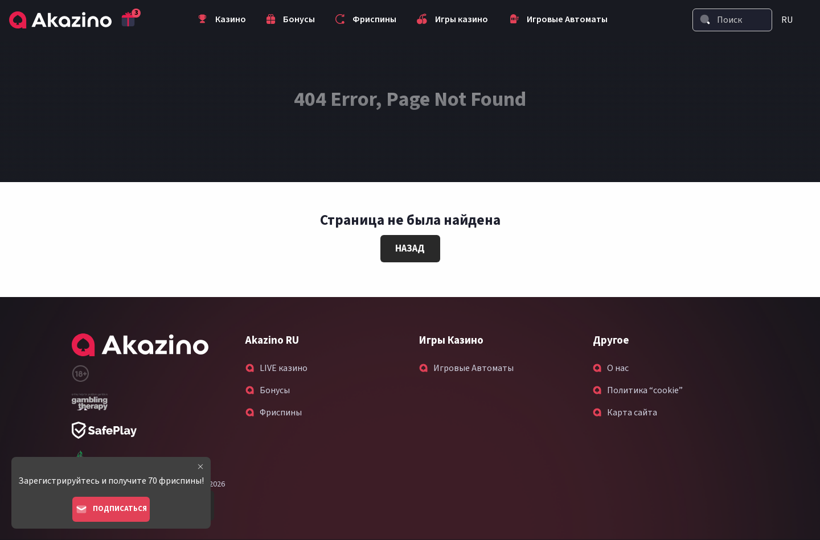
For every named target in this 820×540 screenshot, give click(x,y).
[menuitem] (791, 20)
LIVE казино (284, 368)
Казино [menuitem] (221, 20)
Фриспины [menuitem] (365, 20)
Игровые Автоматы (473, 368)
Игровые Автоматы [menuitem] (558, 20)
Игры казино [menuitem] (452, 20)
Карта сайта (632, 412)
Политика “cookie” (645, 390)
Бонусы (275, 390)
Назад (410, 248)
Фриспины (281, 412)
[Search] (705, 19)
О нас (618, 368)
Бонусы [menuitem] (290, 20)
